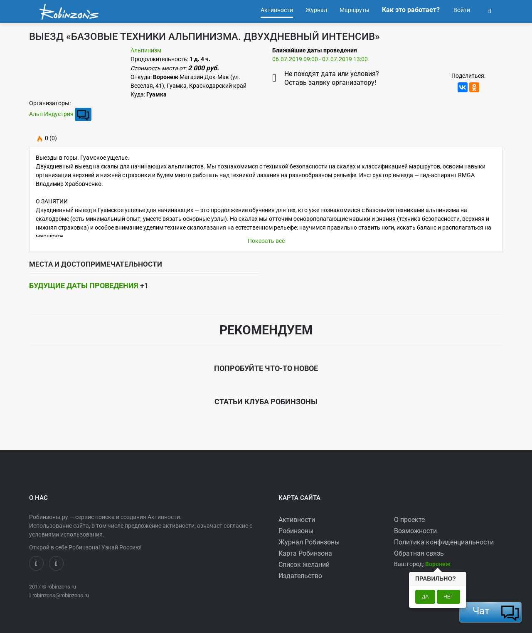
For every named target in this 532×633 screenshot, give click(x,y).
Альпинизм (146, 50)
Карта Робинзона (305, 553)
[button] (490, 10)
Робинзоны (295, 531)
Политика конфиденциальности (444, 542)
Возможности (415, 531)
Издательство (300, 576)
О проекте (409, 520)
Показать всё (266, 240)
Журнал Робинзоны (309, 542)
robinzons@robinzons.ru (60, 595)
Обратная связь (419, 553)
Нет (448, 597)
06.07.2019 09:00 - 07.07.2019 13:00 (320, 59)
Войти (461, 10)
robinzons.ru (61, 587)
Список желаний (304, 565)
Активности (296, 520)
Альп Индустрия (51, 114)
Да (425, 597)
